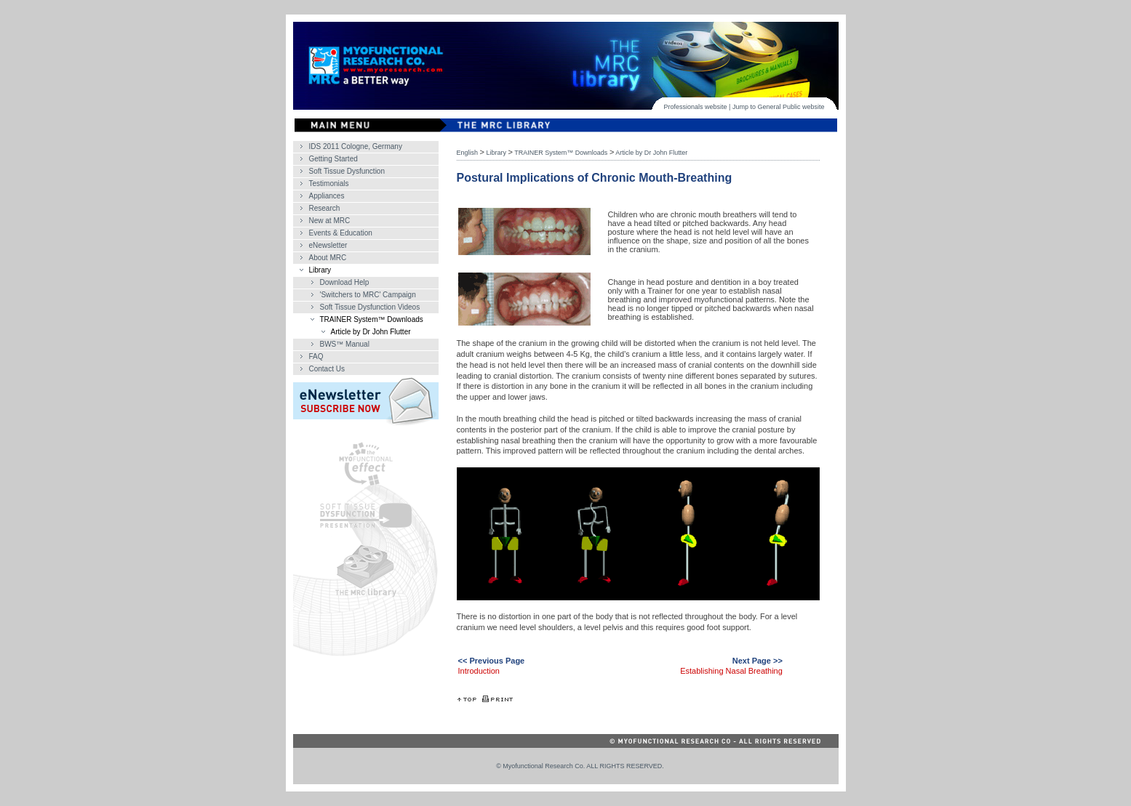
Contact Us (327, 369)
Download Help (344, 282)
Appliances (327, 196)
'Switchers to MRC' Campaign (368, 295)
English (468, 152)
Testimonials (329, 184)
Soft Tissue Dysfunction (347, 171)
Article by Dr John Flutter (371, 332)
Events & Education (340, 233)
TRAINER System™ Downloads (371, 319)
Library (320, 270)
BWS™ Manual (344, 344)
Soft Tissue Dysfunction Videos (370, 307)
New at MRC (330, 221)
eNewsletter (328, 245)
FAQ (316, 356)
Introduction (479, 670)
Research (324, 208)
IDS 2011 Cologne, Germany (355, 146)
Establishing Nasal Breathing (731, 670)
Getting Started (333, 159)
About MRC (328, 258)
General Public (778, 106)
